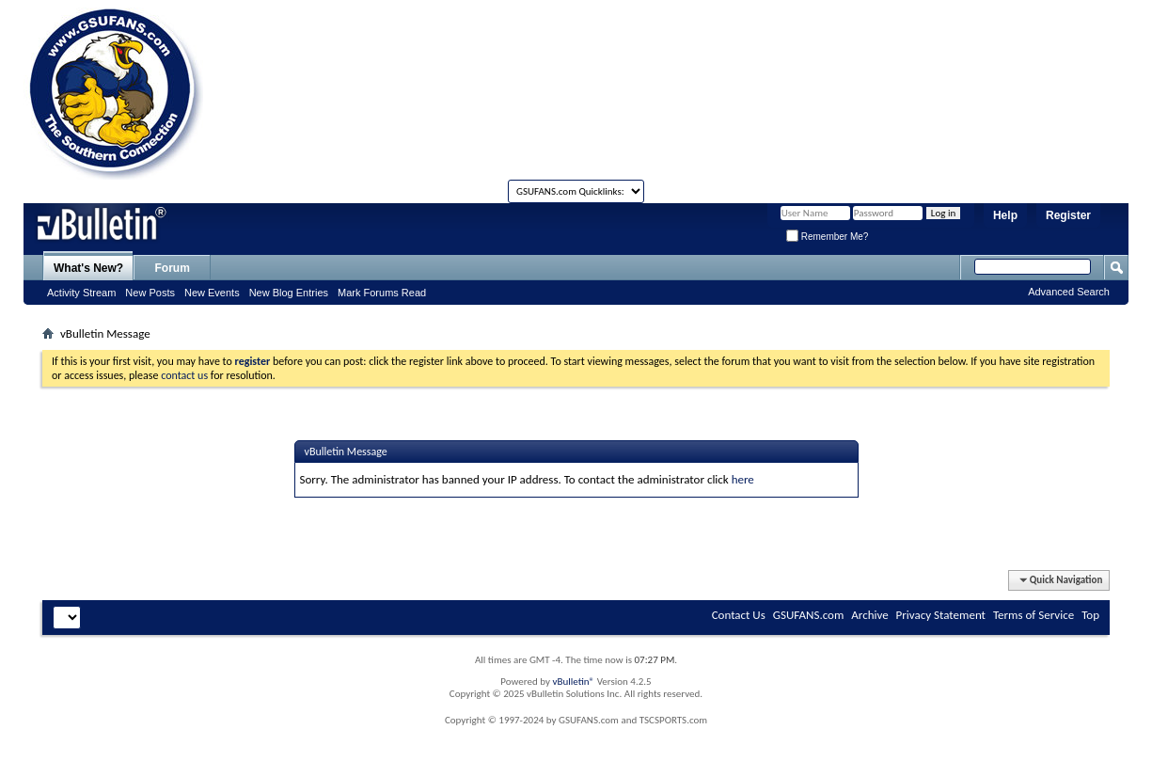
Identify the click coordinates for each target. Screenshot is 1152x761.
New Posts (150, 292)
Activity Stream (81, 292)
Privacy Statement (941, 615)
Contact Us (738, 615)
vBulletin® (573, 681)
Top (1090, 615)
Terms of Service (1033, 615)
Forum (172, 268)
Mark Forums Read (382, 292)
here (743, 479)
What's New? (88, 268)
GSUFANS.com (808, 615)
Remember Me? (827, 236)
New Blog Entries (288, 292)
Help (1005, 215)
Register (1068, 215)
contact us (184, 375)
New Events (212, 292)
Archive (869, 615)
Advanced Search (1069, 291)
